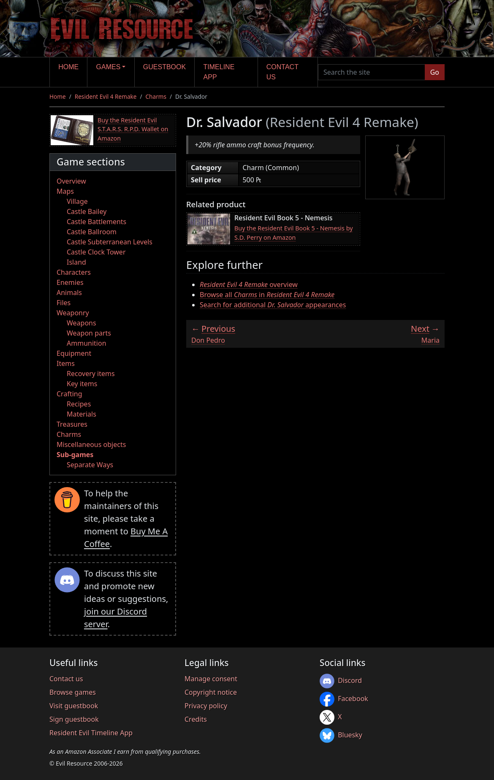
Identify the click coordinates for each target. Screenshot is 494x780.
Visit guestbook (73, 705)
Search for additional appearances (273, 304)
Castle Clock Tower (96, 252)
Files (64, 302)
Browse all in (267, 294)
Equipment (74, 353)
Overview (71, 181)
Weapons (81, 323)
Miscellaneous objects (91, 444)
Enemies (70, 282)
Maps (65, 191)
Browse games (72, 692)
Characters (74, 272)
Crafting (69, 393)
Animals (69, 292)
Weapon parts (89, 333)
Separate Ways (90, 464)
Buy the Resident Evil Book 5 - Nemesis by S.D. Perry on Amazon (293, 232)
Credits (196, 719)
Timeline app (219, 72)
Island (76, 262)
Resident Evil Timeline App (91, 732)
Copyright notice (211, 692)
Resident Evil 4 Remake (106, 96)
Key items (82, 383)
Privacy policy (206, 705)
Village (77, 201)
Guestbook (164, 66)
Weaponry (73, 312)
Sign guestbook (74, 719)
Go (434, 72)
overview (249, 284)
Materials (81, 414)
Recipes (79, 404)
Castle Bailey (86, 211)
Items (66, 363)
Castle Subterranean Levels (109, 241)
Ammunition (86, 343)
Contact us (282, 72)
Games (108, 66)
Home (68, 66)
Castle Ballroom (92, 231)
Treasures (72, 424)
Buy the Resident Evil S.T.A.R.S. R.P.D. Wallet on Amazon (133, 129)
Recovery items (91, 373)
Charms (156, 96)
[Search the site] (371, 72)
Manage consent (211, 678)
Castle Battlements (96, 221)
